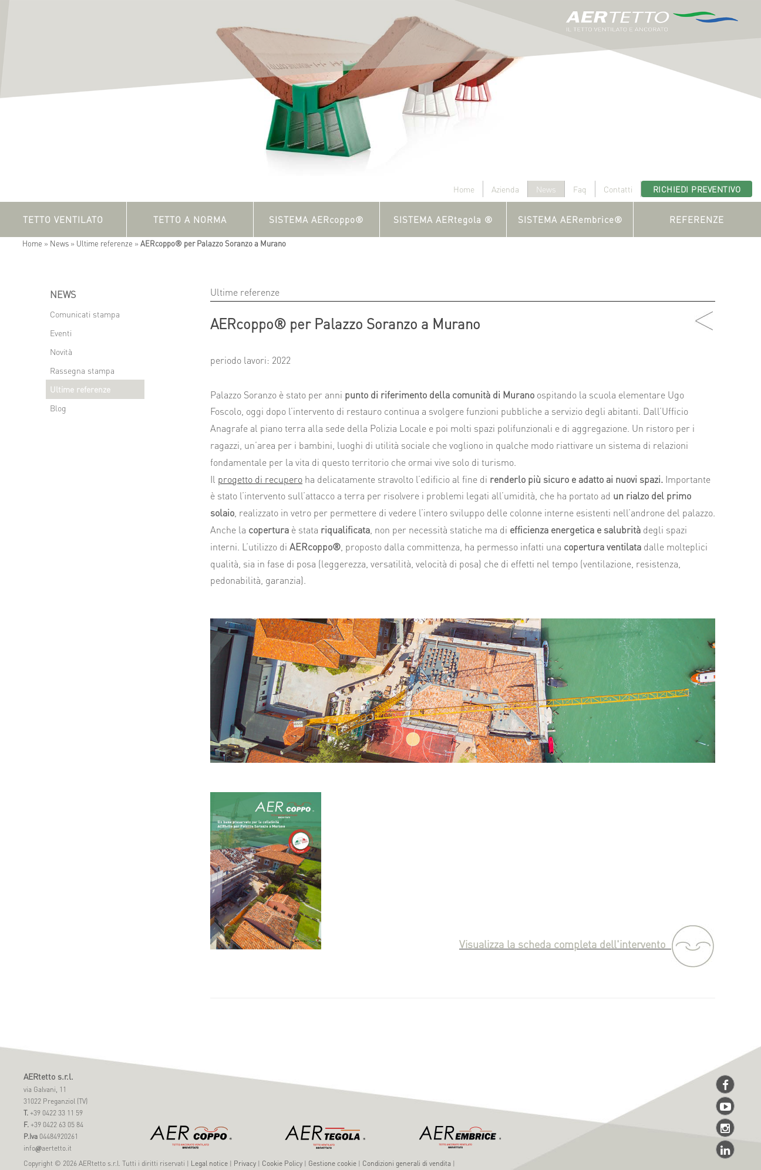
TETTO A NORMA (190, 219)
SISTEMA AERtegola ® (443, 219)
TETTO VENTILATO (63, 219)
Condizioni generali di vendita (406, 1163)
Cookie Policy (282, 1163)
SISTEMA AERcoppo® (316, 219)
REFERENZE (696, 219)
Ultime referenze (104, 243)
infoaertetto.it (47, 1148)
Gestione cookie (332, 1163)
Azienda (505, 189)
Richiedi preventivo (697, 189)
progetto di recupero (260, 479)
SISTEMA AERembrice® (570, 219)
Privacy (245, 1163)
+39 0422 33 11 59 (55, 1112)
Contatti (618, 189)
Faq (580, 189)
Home (463, 189)
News (546, 189)
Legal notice (209, 1163)
